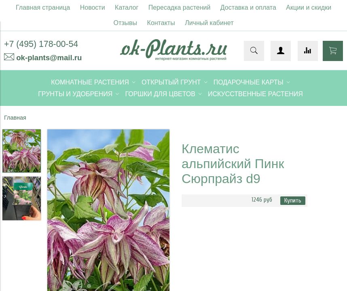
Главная (15, 117)
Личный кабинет (209, 22)
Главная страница (43, 7)
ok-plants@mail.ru (49, 57)
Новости (92, 7)
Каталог (126, 7)
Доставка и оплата (248, 7)
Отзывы (126, 22)
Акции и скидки (308, 7)
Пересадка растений (179, 7)
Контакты (161, 22)
